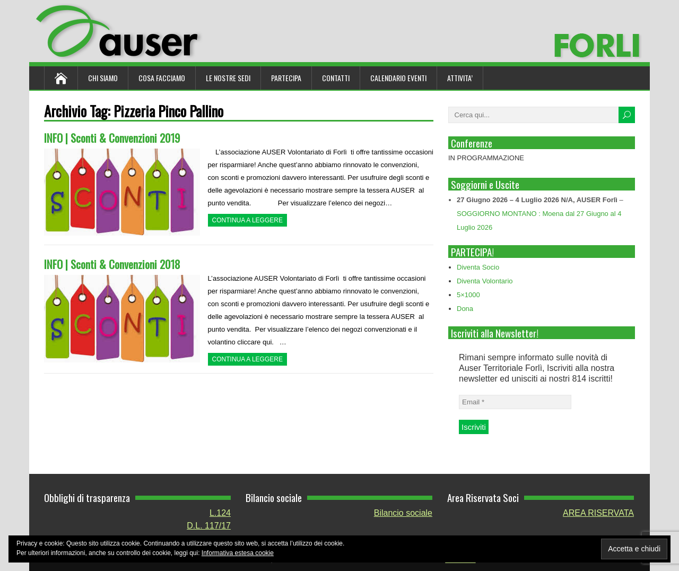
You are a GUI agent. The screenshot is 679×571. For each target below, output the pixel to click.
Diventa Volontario (485, 281)
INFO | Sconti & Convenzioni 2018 (112, 264)
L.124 (220, 512)
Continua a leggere (247, 220)
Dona (465, 309)
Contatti (336, 77)
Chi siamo (103, 77)
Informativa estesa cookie (238, 553)
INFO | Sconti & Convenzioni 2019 (112, 137)
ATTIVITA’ (460, 77)
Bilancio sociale (403, 512)
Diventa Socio (478, 267)
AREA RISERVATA (598, 512)
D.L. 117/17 (209, 525)
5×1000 (468, 295)
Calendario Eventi (398, 77)
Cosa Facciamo (161, 77)
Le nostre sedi (228, 77)
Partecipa (286, 77)
